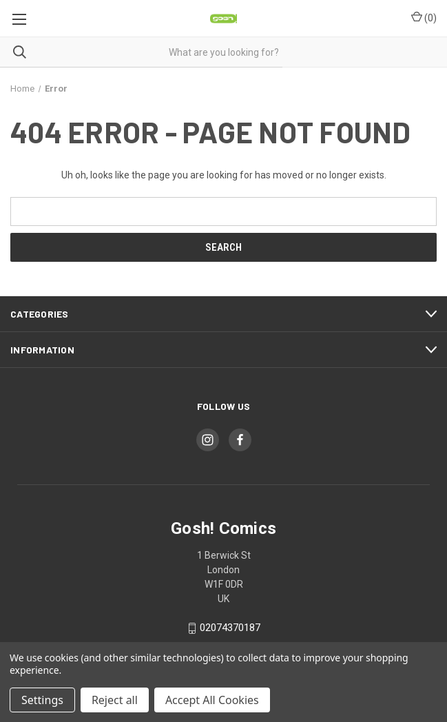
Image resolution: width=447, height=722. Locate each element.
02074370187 (230, 628)
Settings (42, 700)
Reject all (115, 700)
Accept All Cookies (212, 700)
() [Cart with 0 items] (424, 17)
